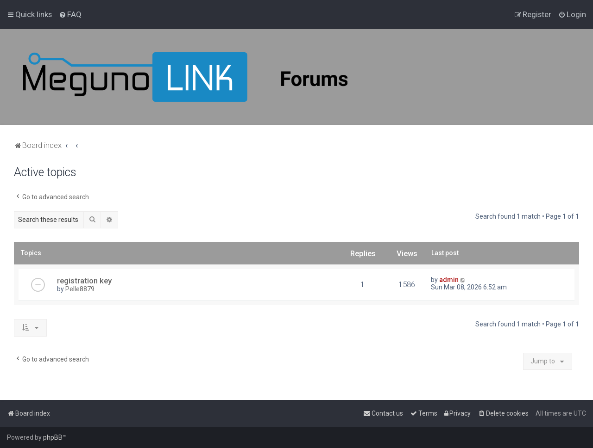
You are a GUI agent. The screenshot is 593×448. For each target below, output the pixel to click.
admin (449, 279)
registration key (84, 280)
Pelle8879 (80, 289)
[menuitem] (70, 14)
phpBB (53, 437)
